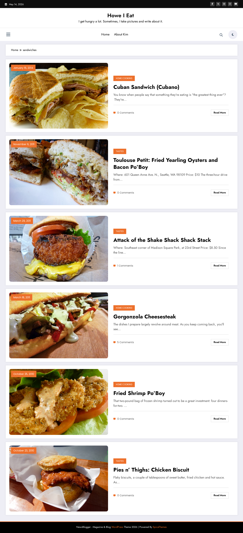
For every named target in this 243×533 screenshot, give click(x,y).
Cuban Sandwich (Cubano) (146, 87)
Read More (220, 112)
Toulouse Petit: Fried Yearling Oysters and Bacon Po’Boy (165, 163)
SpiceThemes (160, 527)
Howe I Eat (120, 15)
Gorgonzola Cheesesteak (144, 316)
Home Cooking (124, 78)
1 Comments (125, 265)
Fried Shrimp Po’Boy (139, 393)
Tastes (120, 151)
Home (105, 34)
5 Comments (125, 342)
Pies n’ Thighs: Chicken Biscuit (151, 469)
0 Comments (125, 113)
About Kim (121, 34)
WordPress (117, 527)
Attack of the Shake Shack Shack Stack (162, 239)
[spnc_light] (232, 34)
